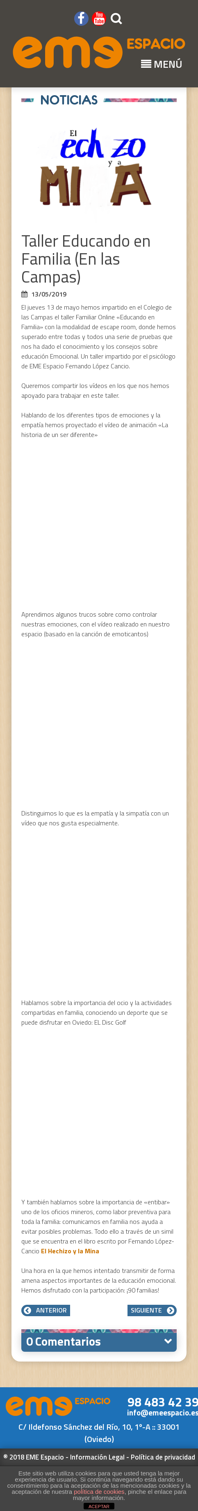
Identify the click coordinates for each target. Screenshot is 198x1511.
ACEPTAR (99, 1506)
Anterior (46, 1310)
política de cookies (99, 1491)
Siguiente (152, 1310)
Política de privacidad (163, 1457)
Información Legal (97, 1457)
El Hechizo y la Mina (71, 1251)
